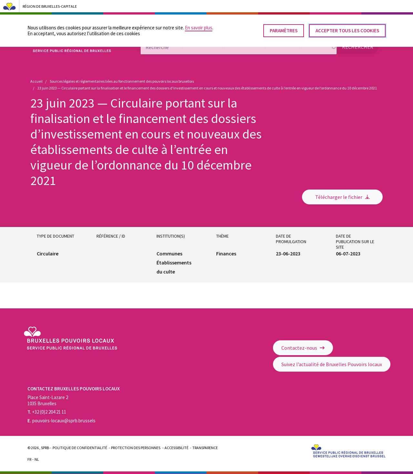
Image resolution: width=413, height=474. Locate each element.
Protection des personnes (135, 447)
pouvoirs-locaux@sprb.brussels (61, 420)
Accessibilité (176, 447)
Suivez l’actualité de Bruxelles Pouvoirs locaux (331, 364)
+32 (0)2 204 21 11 (46, 412)
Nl (37, 459)
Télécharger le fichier (342, 197)
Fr (29, 459)
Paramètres (283, 28)
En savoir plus (198, 25)
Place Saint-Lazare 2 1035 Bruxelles (47, 400)
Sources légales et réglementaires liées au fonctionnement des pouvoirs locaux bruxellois (122, 81)
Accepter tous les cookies (347, 28)
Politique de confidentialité (80, 447)
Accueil (36, 81)
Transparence (205, 447)
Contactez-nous (303, 348)
